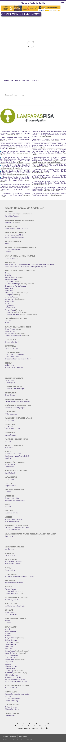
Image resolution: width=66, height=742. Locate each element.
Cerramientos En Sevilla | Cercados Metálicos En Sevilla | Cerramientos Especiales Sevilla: (49, 176)
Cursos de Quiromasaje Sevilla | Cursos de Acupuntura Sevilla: (15, 152)
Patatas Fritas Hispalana (13, 562)
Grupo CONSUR (10, 612)
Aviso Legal (23, 736)
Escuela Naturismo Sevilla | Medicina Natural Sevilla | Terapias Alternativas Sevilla (15, 172)
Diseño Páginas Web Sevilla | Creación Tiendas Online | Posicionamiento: (15, 138)
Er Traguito (9, 295)
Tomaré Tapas (10, 310)
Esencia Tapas (10, 292)
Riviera (7, 323)
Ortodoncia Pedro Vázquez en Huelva (18, 359)
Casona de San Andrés (13, 454)
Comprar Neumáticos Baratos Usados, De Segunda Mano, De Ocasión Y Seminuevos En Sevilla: (49, 145)
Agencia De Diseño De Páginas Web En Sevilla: (49, 165)
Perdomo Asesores (11, 258)
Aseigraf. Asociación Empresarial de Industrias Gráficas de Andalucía (29, 264)
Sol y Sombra (9, 306)
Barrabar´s (8, 273)
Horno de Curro (10, 331)
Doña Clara (9, 288)
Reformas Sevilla (11, 614)
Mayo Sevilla (9, 301)
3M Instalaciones (11, 414)
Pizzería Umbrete (11, 591)
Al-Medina (8, 629)
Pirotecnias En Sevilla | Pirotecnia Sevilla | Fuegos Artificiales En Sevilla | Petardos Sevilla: (49, 182)
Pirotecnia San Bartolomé (14, 583)
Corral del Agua (10, 644)
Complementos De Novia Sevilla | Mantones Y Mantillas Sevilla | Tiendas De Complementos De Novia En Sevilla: (49, 189)
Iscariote (8, 321)
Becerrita (8, 275)
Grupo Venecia (10, 329)
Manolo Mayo (10, 299)
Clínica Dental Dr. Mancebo (14, 354)
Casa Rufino (9, 282)
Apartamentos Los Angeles (14, 237)
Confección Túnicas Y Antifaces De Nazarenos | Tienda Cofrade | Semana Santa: (15, 133)
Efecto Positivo (10, 555)
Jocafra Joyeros (10, 382)
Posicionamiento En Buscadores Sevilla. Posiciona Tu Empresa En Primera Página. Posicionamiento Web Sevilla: (49, 159)
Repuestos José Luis (12, 600)
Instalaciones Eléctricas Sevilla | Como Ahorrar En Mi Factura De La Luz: (49, 194)
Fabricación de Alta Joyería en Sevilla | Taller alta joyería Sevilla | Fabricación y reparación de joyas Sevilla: (15, 178)
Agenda (13, 736)
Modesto (8, 303)
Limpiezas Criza (10, 485)
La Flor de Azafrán (11, 297)
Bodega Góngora (11, 279)
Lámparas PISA (10, 467)
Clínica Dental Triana (12, 357)
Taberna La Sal (10, 308)
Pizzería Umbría (10, 593)
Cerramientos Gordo (12, 342)
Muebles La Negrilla (12, 521)
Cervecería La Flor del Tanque (15, 286)
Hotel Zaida (9, 458)
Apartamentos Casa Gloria (14, 235)
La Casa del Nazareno (12, 250)
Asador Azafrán (10, 631)
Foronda (8, 441)
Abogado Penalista (11, 214)
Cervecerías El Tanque (13, 284)
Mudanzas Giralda (11, 513)
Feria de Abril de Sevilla (13, 429)
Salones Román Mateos (13, 336)
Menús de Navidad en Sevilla (15, 679)
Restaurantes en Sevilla (13, 677)
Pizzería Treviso (10, 589)
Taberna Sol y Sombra (12, 666)
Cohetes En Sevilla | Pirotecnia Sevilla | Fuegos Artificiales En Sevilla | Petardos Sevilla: (49, 170)
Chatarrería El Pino (11, 348)
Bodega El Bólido (11, 277)
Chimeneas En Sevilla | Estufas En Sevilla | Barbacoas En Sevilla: (49, 140)
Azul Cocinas (9, 365)
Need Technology (11, 473)
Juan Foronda (9, 252)
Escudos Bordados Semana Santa (17, 528)
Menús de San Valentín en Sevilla (16, 681)
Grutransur (9, 447)
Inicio (5, 736)
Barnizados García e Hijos (14, 367)
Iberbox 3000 (9, 420)
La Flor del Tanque (11, 657)
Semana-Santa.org (11, 701)
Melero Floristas (10, 435)
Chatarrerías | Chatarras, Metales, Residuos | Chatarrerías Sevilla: (15, 194)
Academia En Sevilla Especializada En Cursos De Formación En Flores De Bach (15, 165)
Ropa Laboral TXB (11, 688)
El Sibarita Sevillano (12, 314)
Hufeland (8, 222)
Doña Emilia (9, 290)
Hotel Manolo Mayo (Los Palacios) (17, 456)
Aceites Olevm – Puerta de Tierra (16, 229)
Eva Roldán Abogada (12, 216)
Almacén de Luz (10, 464)
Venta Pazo (9, 312)
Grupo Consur (10, 395)
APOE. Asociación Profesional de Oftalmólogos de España (25, 267)
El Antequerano (10, 715)
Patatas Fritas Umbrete (13, 564)
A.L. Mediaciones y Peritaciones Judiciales (19, 576)
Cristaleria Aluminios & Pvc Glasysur (17, 401)
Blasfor (7, 243)
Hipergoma (9, 536)
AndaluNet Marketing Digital (15, 389)
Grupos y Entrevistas (12, 498)
